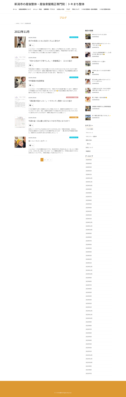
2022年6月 (89, 333)
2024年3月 (89, 255)
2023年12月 (89, 266)
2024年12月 (89, 222)
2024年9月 (89, 233)
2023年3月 (89, 300)
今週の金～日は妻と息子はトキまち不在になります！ (49, 121)
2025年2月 (89, 215)
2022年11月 (89, 314)
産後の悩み (89, 140)
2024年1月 (89, 263)
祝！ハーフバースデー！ (38, 141)
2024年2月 (89, 259)
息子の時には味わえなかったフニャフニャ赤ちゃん (101, 80)
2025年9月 (89, 189)
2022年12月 (89, 311)
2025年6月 (89, 200)
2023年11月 (89, 270)
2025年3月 (89, 211)
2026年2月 (89, 171)
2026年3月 (89, 167)
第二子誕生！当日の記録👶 (99, 97)
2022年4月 (89, 340)
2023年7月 (89, 285)
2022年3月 (89, 344)
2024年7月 (89, 241)
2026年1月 (89, 174)
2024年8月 (89, 237)
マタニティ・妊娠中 (72, 97)
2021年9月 (89, 366)
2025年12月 (89, 178)
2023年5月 (89, 292)
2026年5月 (89, 160)
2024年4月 (89, 252)
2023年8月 (89, 281)
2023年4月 (89, 296)
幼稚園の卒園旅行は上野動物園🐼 (101, 106)
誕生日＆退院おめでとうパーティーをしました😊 (101, 44)
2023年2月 (89, 303)
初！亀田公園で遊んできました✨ (101, 115)
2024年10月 (89, 230)
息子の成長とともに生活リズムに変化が (44, 40)
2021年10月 (89, 362)
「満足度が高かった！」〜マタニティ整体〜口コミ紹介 (50, 101)
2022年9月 (89, 322)
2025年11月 (89, 182)
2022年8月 (89, 325)
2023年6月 (89, 289)
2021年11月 (89, 359)
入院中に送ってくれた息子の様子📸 (101, 71)
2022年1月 (89, 351)
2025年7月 (89, 196)
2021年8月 (89, 370)
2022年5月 (89, 336)
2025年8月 (89, 193)
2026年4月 (89, 163)
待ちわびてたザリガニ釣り (99, 34)
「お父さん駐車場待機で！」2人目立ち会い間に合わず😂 (101, 53)
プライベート (73, 37)
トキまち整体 (73, 117)
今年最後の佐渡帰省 (36, 81)
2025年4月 (89, 207)
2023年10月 (89, 274)
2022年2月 (89, 347)
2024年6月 (89, 244)
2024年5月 (89, 248)
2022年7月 (89, 329)
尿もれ (89, 144)
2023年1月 (89, 307)
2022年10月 (89, 318)
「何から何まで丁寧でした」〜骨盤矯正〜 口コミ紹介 (50, 61)
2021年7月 (89, 373)
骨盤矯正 (75, 57)
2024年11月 (89, 226)
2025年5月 (89, 204)
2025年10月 (89, 185)
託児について (89, 147)
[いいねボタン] (30, 45)
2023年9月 (89, 278)
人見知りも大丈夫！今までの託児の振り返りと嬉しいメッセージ (101, 89)
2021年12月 (89, 355)
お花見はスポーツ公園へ (99, 61)
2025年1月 (89, 219)
